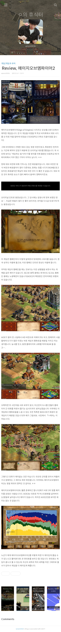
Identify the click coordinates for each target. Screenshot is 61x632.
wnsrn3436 (20, 629)
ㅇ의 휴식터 (30, 14)
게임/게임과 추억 (8, 63)
